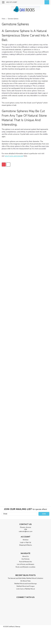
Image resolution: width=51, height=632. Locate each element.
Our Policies (25, 559)
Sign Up (28, 542)
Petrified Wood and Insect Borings (25, 583)
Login (22, 542)
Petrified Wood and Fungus (26, 586)
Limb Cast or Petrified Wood (25, 589)
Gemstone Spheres (13, 19)
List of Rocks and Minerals (25, 564)
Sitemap (17, 627)
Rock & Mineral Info (25, 562)
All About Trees (25, 581)
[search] (36, 3)
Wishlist (25, 540)
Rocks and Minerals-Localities (25, 567)
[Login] (41, 3)
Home (3, 19)
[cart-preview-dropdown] (46, 2)
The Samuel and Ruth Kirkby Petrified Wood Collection (25, 578)
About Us (25, 556)
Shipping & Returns (25, 545)
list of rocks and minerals (14, 156)
